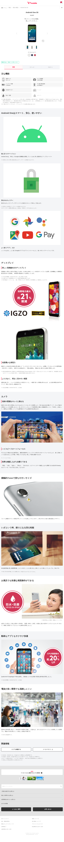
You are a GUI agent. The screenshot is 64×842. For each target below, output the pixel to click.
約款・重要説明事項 (5, 821)
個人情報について (35, 821)
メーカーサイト (47, 749)
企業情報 (3, 826)
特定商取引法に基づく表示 (37, 826)
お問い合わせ (47, 809)
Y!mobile (32, 3)
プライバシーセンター (36, 823)
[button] (16, 33)
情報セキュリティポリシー (6, 823)
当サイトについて (5, 818)
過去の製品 (15, 7)
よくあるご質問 (16, 809)
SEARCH (61, 786)
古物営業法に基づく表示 (6, 829)
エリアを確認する (16, 749)
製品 (10, 7)
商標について (35, 818)
